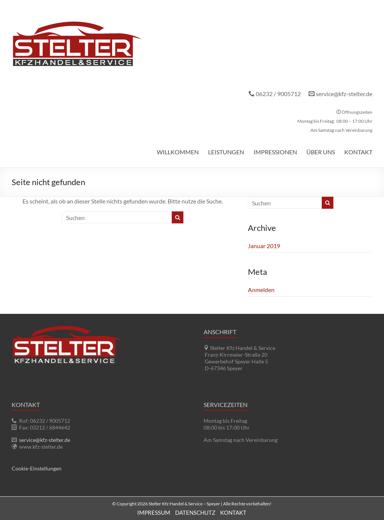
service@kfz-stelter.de (344, 93)
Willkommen (178, 151)
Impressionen (275, 151)
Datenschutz (195, 512)
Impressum (153, 512)
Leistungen (226, 151)
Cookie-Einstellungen (37, 468)
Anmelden (261, 289)
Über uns (320, 151)
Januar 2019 (264, 245)
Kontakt (358, 151)
